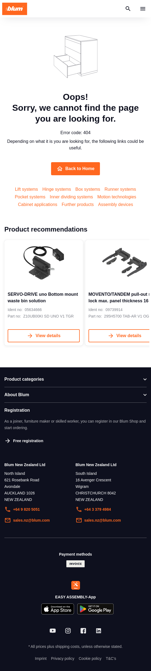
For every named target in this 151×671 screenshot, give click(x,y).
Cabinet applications (37, 204)
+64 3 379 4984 (93, 509)
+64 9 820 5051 (22, 509)
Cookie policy (90, 658)
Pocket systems (30, 197)
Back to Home (75, 168)
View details (43, 336)
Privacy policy (63, 658)
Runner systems (120, 189)
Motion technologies (116, 197)
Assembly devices (115, 204)
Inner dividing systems (71, 197)
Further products (78, 204)
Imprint (41, 658)
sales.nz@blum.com (27, 520)
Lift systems (26, 189)
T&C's (111, 658)
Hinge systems (56, 189)
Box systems (87, 189)
